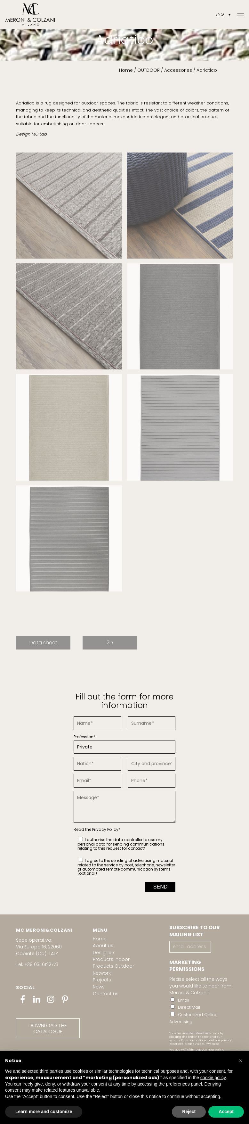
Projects (102, 980)
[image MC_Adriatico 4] (71, 429)
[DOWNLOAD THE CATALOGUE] (48, 1028)
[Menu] (240, 14)
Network (102, 973)
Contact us (105, 993)
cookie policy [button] (213, 1077)
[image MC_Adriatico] (71, 318)
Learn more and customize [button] (43, 1111)
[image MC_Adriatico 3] (182, 318)
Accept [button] (226, 1111)
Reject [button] (189, 1111)
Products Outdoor (113, 966)
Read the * (97, 829)
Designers (104, 952)
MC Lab (39, 134)
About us (103, 945)
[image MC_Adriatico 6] (71, 540)
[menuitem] (240, 14)
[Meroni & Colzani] (30, 14)
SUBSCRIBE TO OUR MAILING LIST (194, 931)
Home (126, 70)
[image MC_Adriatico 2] (182, 208)
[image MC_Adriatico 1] (71, 208)
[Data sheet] (43, 642)
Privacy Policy (105, 829)
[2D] (110, 642)
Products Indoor (111, 959)
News (99, 987)
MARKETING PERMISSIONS (187, 966)
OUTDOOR (148, 70)
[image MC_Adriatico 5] (182, 429)
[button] (241, 1061)
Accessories (178, 70)
